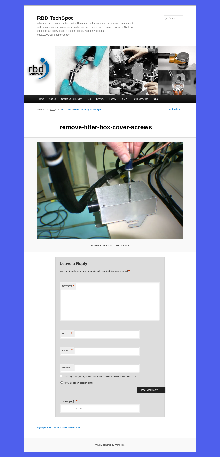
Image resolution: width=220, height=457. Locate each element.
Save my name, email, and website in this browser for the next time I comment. (100, 376)
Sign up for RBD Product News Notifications (58, 427)
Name (67, 333)
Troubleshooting (140, 99)
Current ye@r (69, 401)
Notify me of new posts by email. (79, 383)
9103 (155, 99)
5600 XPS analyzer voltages (87, 109)
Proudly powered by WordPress (109, 445)
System (100, 99)
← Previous (174, 109)
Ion (89, 99)
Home (41, 99)
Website (66, 367)
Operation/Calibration (71, 99)
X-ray (124, 99)
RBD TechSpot (55, 18)
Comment (68, 286)
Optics (52, 99)
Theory (112, 99)
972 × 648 (67, 109)
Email (67, 350)
